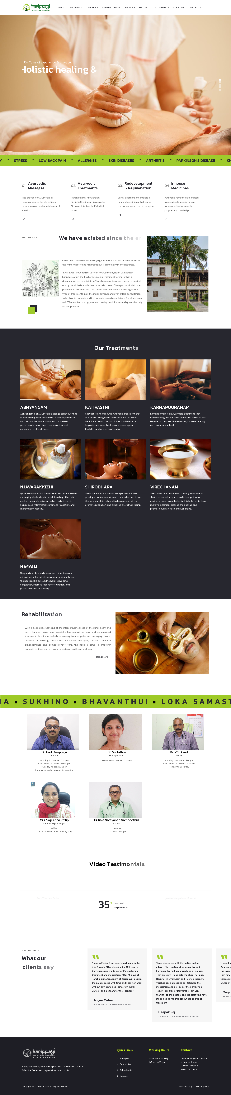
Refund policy (202, 1086)
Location (178, 7)
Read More (102, 656)
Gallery (144, 7)
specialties (75, 7)
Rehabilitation (111, 7)
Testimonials (161, 7)
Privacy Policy (185, 1086)
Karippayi (44, 1086)
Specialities (125, 1064)
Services (129, 7)
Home (61, 7)
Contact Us (195, 7)
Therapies (92, 7)
